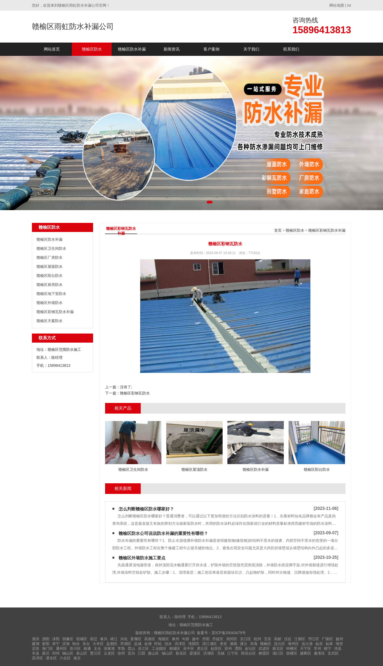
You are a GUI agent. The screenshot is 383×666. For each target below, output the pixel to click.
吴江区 (143, 648)
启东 (35, 648)
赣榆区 (265, 644)
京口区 (245, 639)
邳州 (56, 653)
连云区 (279, 644)
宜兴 (131, 653)
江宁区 (232, 653)
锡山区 (167, 653)
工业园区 (159, 648)
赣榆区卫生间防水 (51, 248)
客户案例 (211, 49)
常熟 (121, 648)
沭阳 (56, 639)
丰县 (35, 653)
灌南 (233, 644)
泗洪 (35, 639)
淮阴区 (193, 644)
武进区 (264, 648)
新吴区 (181, 653)
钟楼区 (291, 648)
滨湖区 (208, 653)
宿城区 (81, 639)
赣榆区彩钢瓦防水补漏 (55, 312)
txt (349, 5)
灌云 (243, 644)
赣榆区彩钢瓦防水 (135, 393)
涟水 (168, 644)
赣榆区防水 (92, 49)
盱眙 (158, 644)
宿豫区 (67, 639)
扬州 (339, 639)
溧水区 (51, 658)
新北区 (278, 648)
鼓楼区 (291, 653)
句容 (185, 639)
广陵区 (327, 639)
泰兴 (103, 639)
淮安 (223, 644)
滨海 (66, 644)
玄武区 (333, 653)
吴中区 (188, 648)
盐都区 (112, 644)
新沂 (45, 653)
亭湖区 (125, 644)
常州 (317, 648)
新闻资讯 (172, 49)
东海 (253, 644)
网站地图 (336, 5)
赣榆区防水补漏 (132, 49)
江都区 (299, 639)
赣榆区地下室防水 (51, 294)
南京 (77, 658)
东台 (86, 644)
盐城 (137, 644)
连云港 (307, 644)
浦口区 (278, 653)
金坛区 (250, 648)
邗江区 (313, 639)
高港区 (149, 639)
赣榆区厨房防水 (49, 284)
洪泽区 (180, 644)
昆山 (131, 648)
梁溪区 (195, 653)
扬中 (195, 639)
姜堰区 (135, 639)
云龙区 (109, 653)
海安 (339, 644)
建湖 (35, 644)
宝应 (267, 639)
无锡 (220, 653)
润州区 (231, 639)
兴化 (124, 639)
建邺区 (305, 653)
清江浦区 (209, 644)
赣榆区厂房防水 (49, 257)
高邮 (277, 639)
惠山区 (153, 653)
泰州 (175, 639)
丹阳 (206, 639)
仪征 (288, 639)
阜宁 (56, 644)
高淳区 (37, 658)
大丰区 (98, 644)
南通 (87, 648)
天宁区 (305, 648)
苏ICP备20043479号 (229, 633)
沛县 (338, 648)
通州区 (61, 648)
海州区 (293, 644)
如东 (319, 644)
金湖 (148, 644)
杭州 (257, 639)
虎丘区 (202, 648)
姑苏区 (216, 648)
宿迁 (93, 639)
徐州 (121, 653)
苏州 (228, 648)
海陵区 (163, 639)
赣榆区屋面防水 (49, 266)
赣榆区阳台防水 (49, 275)
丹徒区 (217, 639)
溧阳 (238, 648)
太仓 (97, 648)
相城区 (174, 648)
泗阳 (45, 639)
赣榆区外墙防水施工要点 (142, 558)
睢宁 (327, 648)
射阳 (45, 644)
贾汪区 (95, 653)
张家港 (109, 648)
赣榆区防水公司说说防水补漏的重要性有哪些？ (163, 533)
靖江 (114, 639)
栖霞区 (264, 653)
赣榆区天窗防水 (49, 321)
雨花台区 (248, 653)
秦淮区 (319, 653)
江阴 (141, 653)
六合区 (65, 658)
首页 (278, 230)
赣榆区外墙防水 (49, 303)
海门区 (47, 648)
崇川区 (75, 648)
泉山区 (81, 653)
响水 (76, 644)
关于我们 (251, 49)
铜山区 (67, 653)
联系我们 (291, 49)
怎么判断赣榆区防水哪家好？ (146, 509)
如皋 (329, 644)
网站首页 (52, 49)
